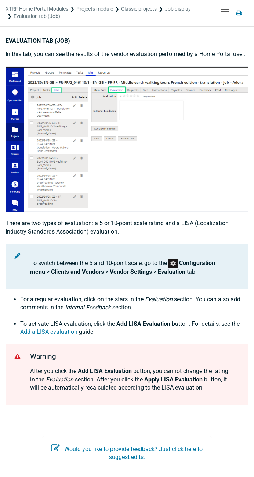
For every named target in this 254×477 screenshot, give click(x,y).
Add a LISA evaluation (48, 331)
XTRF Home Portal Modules (37, 9)
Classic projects (139, 9)
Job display (178, 9)
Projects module (94, 9)
